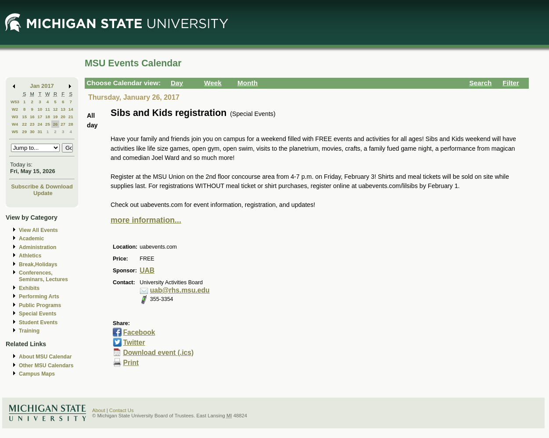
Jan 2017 (42, 86)
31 (39, 131)
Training (29, 331)
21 (70, 116)
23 (32, 124)
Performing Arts (39, 296)
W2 (15, 109)
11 (47, 109)
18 (47, 116)
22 (24, 124)
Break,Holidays (38, 264)
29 (24, 131)
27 (63, 124)
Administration (37, 247)
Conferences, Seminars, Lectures (43, 276)
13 (63, 109)
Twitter (134, 342)
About (98, 410)
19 (55, 116)
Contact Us (121, 410)
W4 (15, 124)
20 (63, 116)
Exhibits (29, 288)
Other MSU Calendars (46, 365)
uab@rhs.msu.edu (180, 290)
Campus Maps (37, 374)
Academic (31, 238)
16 (32, 116)
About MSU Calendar (45, 357)
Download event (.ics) (158, 352)
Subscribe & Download (42, 186)
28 (70, 124)
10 (39, 109)
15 (24, 116)
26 (55, 124)
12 (55, 109)
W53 (15, 101)
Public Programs (40, 305)
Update (43, 193)
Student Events (38, 322)
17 (39, 116)
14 (70, 109)
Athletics (30, 256)
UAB (147, 270)
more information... (146, 220)
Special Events (37, 314)
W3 (15, 116)
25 (47, 124)
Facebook (139, 332)
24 (39, 124)
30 (32, 131)
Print (131, 362)
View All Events (38, 230)
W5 (15, 131)
